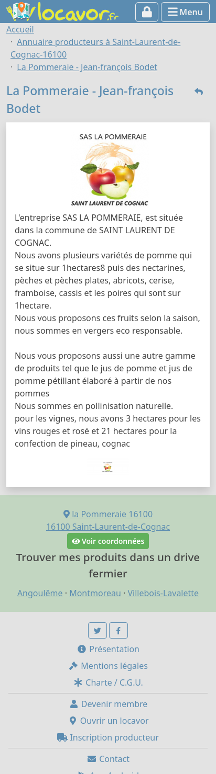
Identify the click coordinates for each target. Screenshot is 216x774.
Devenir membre (108, 704)
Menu (185, 12)
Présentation (108, 649)
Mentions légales (108, 665)
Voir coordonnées (108, 541)
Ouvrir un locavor (108, 720)
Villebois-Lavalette (163, 593)
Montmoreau (95, 593)
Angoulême (40, 593)
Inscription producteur (108, 737)
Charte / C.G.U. (108, 682)
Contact (108, 759)
